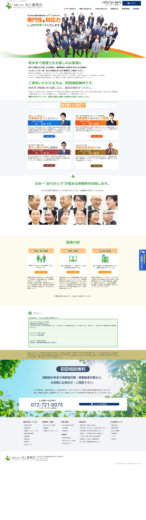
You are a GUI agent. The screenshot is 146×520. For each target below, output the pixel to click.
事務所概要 (126, 8)
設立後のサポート (67, 496)
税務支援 (65, 483)
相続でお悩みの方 (86, 8)
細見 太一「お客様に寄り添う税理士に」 (92, 486)
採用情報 (136, 8)
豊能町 (90, 405)
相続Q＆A (27, 492)
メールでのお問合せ (99, 457)
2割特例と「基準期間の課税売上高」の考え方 (43, 395)
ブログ (113, 489)
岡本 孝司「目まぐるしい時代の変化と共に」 (93, 481)
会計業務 (65, 481)
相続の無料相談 (28, 486)
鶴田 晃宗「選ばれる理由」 (88, 478)
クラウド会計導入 (70, 8)
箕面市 (86, 405)
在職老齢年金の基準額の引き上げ (39, 376)
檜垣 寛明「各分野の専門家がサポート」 (92, 483)
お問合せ (132, 3)
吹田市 (80, 405)
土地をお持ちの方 (101, 8)
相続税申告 (27, 481)
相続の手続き (28, 478)
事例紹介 (26, 494)
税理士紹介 (114, 478)
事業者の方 (115, 8)
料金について (28, 497)
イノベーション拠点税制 (37, 388)
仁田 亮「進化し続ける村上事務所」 (90, 489)
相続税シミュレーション (31, 483)
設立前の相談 (66, 490)
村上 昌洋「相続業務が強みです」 (90, 494)
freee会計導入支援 (67, 478)
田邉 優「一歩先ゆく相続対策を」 (90, 492)
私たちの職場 (115, 483)
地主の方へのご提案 (49, 478)
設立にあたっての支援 (68, 493)
